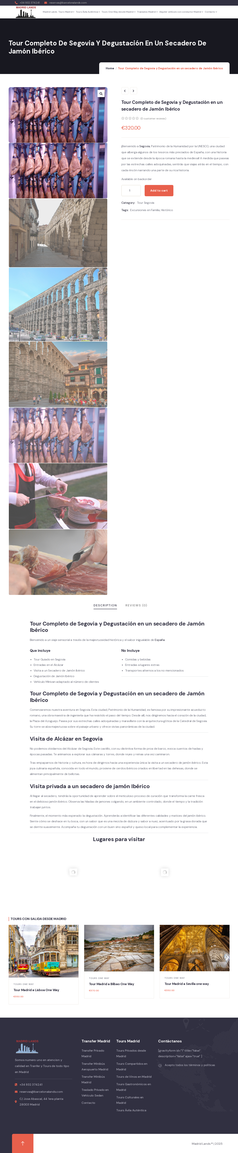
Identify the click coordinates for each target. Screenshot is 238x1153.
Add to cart (159, 190)
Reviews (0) (136, 605)
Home (110, 68)
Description (105, 605)
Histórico (167, 210)
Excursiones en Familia (145, 210)
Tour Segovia (145, 203)
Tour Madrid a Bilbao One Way (111, 984)
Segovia (144, 146)
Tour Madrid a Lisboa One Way (36, 990)
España (160, 640)
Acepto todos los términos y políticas (190, 1065)
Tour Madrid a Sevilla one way (187, 984)
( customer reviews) (153, 118)
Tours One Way (24, 984)
